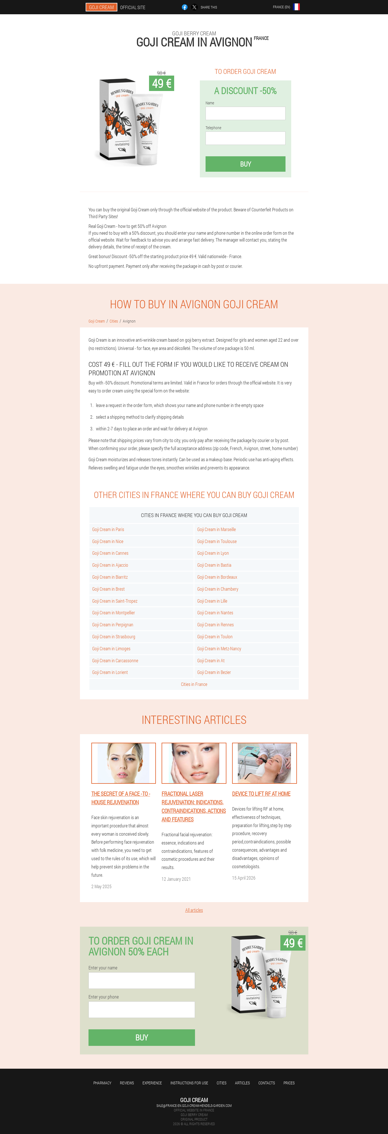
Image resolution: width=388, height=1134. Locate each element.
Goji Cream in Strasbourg (113, 636)
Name (210, 103)
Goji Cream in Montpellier (113, 612)
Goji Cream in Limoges (111, 648)
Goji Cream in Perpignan (112, 624)
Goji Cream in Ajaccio (110, 565)
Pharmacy (102, 1083)
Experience (152, 1083)
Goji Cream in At (211, 660)
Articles (242, 1083)
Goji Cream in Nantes (215, 612)
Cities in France (194, 684)
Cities (221, 1083)
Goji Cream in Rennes (215, 624)
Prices (289, 1083)
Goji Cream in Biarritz (110, 577)
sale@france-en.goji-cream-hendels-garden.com (194, 1105)
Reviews (127, 1083)
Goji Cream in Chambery (217, 589)
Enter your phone (104, 997)
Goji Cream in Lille (212, 601)
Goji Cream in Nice (107, 541)
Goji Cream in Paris (108, 529)
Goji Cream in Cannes (110, 553)
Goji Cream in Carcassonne (115, 660)
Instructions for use (189, 1083)
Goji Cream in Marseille (216, 529)
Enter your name (103, 967)
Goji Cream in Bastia (214, 565)
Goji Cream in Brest (108, 589)
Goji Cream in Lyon (213, 553)
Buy (245, 164)
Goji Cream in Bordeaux (217, 577)
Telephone (213, 128)
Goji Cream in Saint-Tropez (114, 601)
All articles (194, 910)
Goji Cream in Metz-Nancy (219, 648)
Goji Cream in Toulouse (217, 541)
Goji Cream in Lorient (110, 672)
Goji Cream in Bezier (214, 672)
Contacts (266, 1083)
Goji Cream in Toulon (215, 636)
